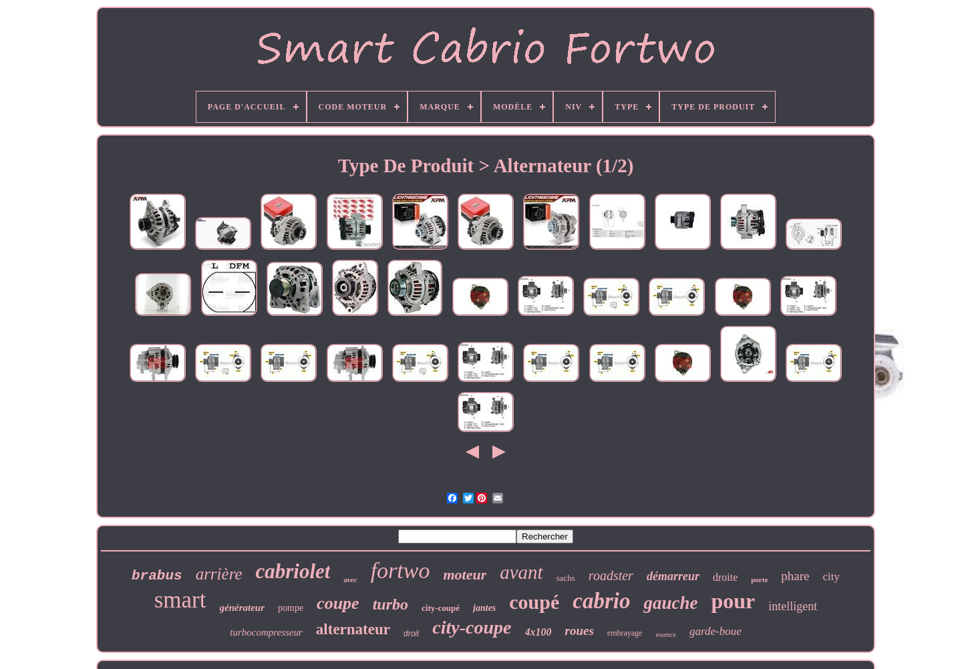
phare (795, 576)
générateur (242, 607)
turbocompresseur (266, 632)
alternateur (353, 629)
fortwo (400, 570)
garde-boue (715, 631)
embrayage (625, 633)
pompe (290, 608)
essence (665, 634)
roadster (611, 575)
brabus (157, 576)
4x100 (538, 632)
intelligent (792, 606)
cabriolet (293, 571)
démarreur (673, 576)
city (831, 576)
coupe (338, 603)
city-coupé (441, 608)
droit (411, 633)
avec (350, 580)
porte (759, 580)
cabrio (601, 601)
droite (725, 577)
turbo (390, 604)
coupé (534, 602)
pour (733, 601)
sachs (565, 578)
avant (521, 572)
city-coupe (471, 627)
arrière (219, 574)
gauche (670, 603)
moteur (464, 574)
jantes (484, 608)
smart (180, 600)
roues (579, 631)
